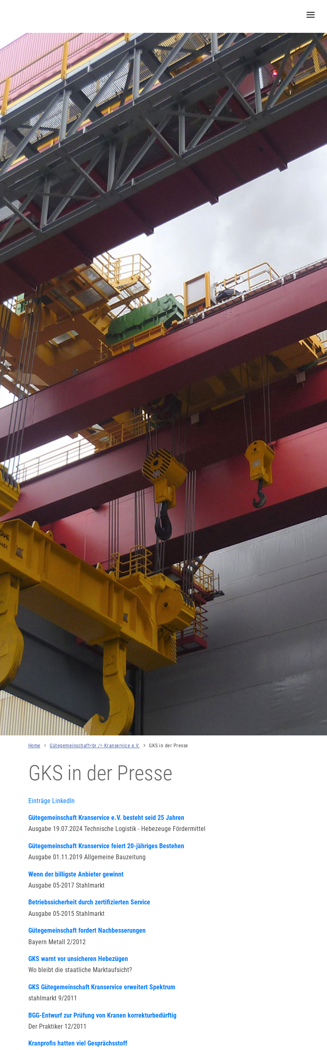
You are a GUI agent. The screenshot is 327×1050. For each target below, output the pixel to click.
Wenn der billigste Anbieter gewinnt (75, 874)
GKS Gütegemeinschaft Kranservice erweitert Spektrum (101, 987)
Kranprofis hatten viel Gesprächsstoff (77, 1043)
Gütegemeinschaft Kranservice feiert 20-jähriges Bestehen (106, 846)
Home (34, 746)
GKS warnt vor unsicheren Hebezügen (78, 959)
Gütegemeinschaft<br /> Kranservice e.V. (95, 746)
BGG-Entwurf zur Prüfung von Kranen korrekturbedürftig (102, 1015)
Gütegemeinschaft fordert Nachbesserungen (87, 930)
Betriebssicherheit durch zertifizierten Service (89, 902)
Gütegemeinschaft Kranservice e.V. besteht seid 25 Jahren (106, 818)
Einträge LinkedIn (51, 801)
